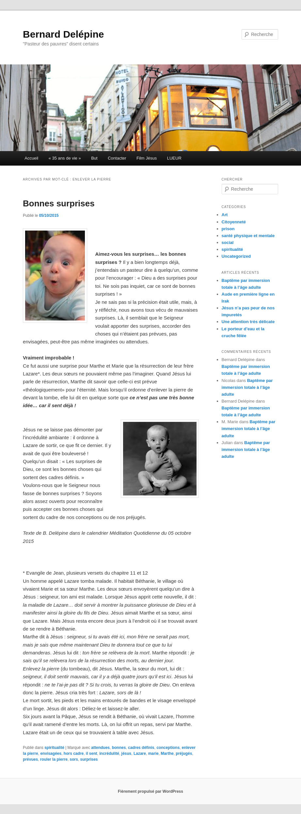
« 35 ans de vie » (65, 158)
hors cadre (74, 753)
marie (153, 753)
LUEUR (174, 158)
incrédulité (109, 753)
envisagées (50, 753)
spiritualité (54, 747)
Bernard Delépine (63, 34)
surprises (89, 759)
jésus (126, 753)
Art (225, 214)
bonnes (119, 747)
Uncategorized (236, 256)
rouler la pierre (54, 759)
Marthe (167, 753)
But (94, 158)
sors (74, 759)
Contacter (117, 158)
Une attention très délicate (248, 321)
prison (228, 228)
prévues (30, 759)
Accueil (31, 158)
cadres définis (141, 747)
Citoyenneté (234, 221)
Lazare (140, 753)
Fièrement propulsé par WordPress (150, 791)
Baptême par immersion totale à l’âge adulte (247, 387)
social (228, 242)
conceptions (168, 747)
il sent (91, 753)
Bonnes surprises (59, 203)
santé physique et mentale (248, 235)
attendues (100, 747)
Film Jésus (146, 158)
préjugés (184, 753)
